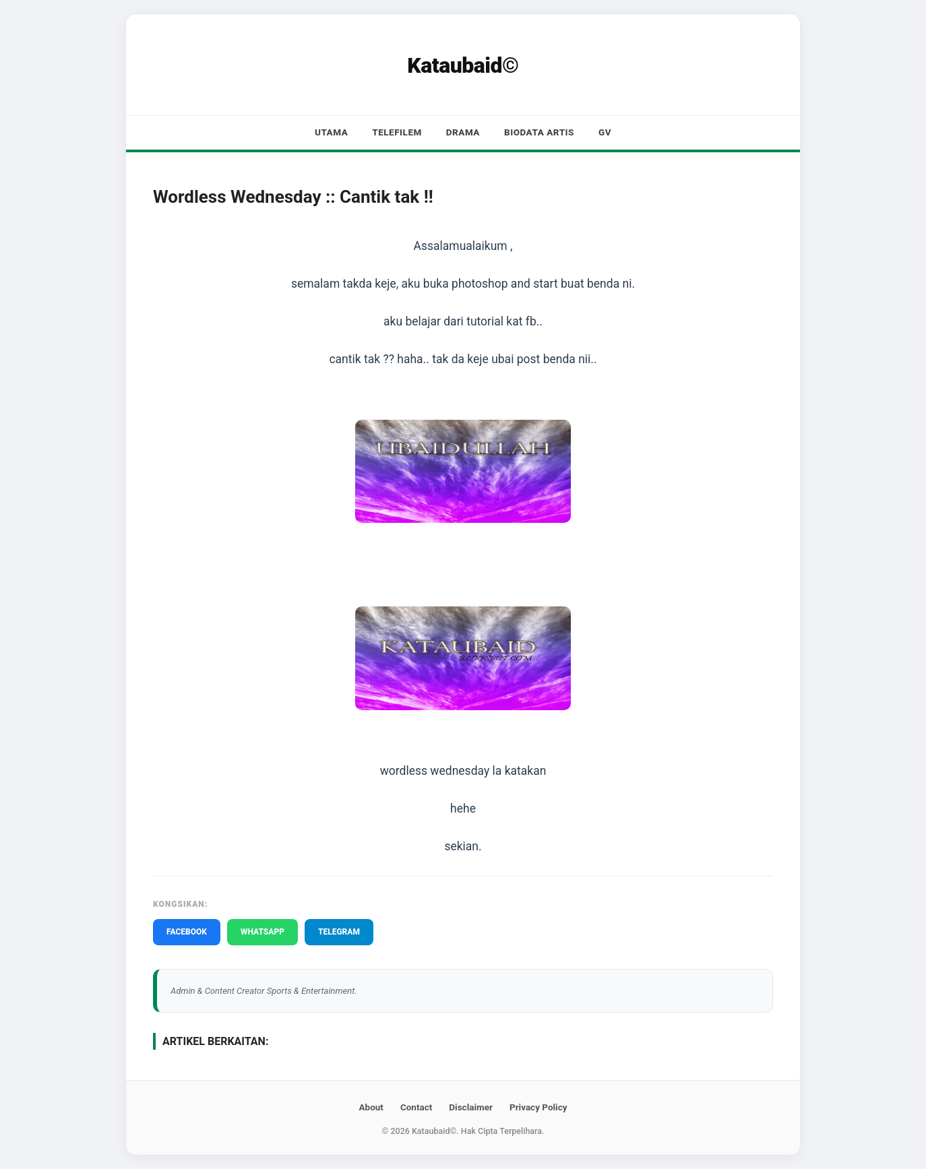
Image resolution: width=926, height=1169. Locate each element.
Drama (463, 132)
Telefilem (397, 132)
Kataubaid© (462, 65)
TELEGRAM (339, 932)
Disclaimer (471, 1107)
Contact (416, 1107)
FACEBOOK (186, 932)
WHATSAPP (262, 932)
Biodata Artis (539, 132)
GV (604, 132)
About (371, 1107)
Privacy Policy (538, 1107)
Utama (331, 132)
